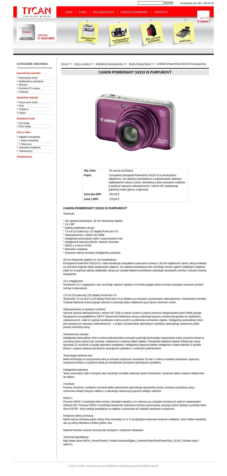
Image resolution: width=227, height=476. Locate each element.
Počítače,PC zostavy (30, 88)
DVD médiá (25, 126)
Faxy (21, 105)
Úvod (68, 12)
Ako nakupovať (103, 12)
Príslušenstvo (24, 156)
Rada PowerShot (140, 63)
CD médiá (24, 123)
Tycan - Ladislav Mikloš (36, 12)
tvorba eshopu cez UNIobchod (102, 466)
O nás (82, 12)
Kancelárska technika (29, 73)
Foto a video (82, 63)
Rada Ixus (26, 144)
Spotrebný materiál (27, 97)
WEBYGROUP (151, 466)
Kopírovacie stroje (28, 77)
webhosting (125, 466)
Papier (22, 113)
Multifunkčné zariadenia (31, 81)
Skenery (23, 84)
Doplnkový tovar (26, 118)
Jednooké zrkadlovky (30, 147)
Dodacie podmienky (134, 12)
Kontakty (161, 12)
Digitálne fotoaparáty (110, 63)
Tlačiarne (24, 92)
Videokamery (26, 151)
